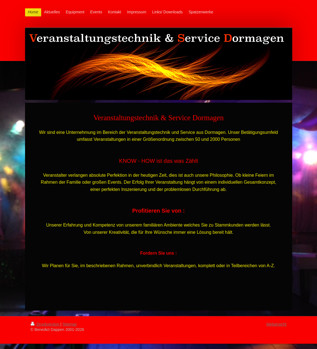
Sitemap (70, 324)
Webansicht (276, 324)
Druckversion (45, 324)
